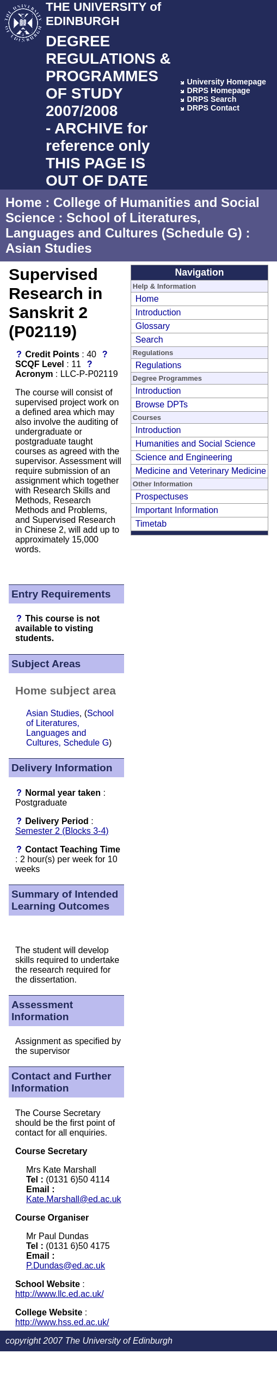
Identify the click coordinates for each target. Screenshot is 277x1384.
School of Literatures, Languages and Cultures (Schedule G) (123, 225)
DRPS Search (211, 99)
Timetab (151, 523)
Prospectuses (162, 496)
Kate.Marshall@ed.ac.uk (73, 1199)
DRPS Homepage (218, 90)
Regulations (159, 365)
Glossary (153, 326)
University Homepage (226, 81)
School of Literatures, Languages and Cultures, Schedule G (70, 728)
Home (23, 202)
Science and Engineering (184, 457)
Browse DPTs (162, 404)
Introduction (158, 312)
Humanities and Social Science (196, 443)
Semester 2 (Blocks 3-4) (62, 831)
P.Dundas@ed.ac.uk (65, 1265)
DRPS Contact (213, 107)
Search (149, 339)
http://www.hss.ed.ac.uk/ (62, 1322)
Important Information (177, 510)
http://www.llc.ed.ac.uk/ (59, 1293)
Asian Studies (48, 248)
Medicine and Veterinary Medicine (201, 470)
